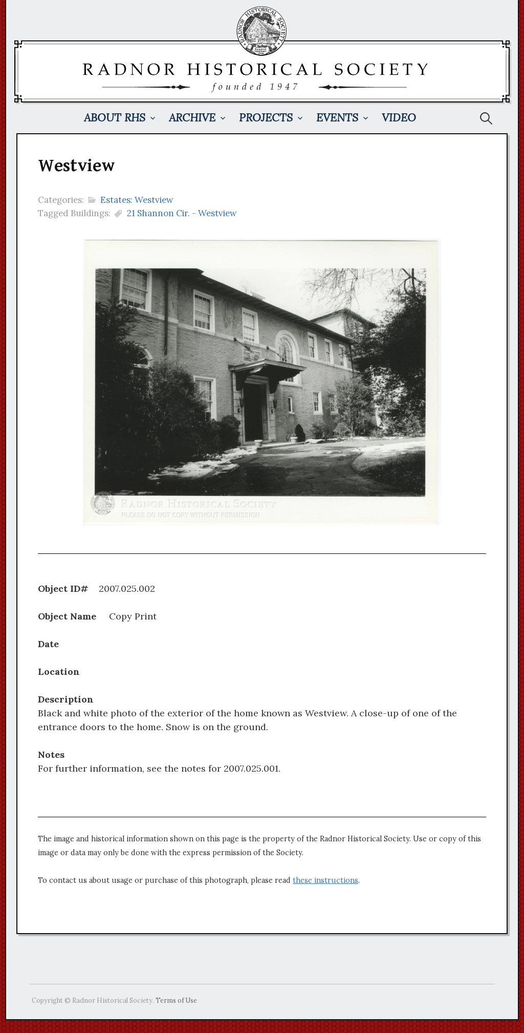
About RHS (114, 118)
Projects (266, 118)
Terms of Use (176, 1000)
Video (399, 118)
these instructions (325, 880)
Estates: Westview (136, 199)
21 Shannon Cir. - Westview (182, 213)
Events (337, 118)
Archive (192, 118)
